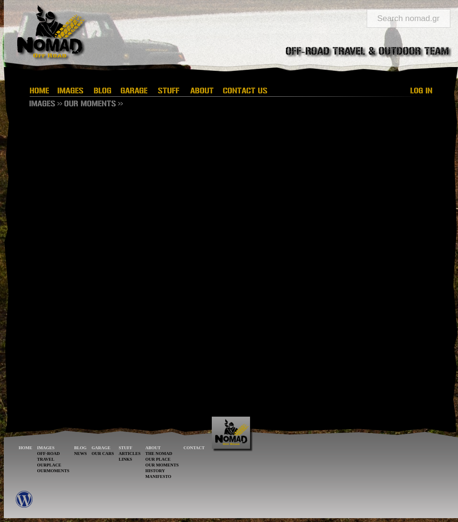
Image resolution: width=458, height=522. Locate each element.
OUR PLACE (158, 459)
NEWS (80, 453)
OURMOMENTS (53, 470)
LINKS (125, 459)
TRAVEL (46, 459)
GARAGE (101, 447)
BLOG (80, 447)
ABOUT (153, 447)
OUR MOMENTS (162, 465)
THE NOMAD (158, 453)
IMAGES (46, 447)
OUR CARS (103, 453)
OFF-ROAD (48, 453)
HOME (26, 447)
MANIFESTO (158, 476)
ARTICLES (130, 453)
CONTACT (194, 447)
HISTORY (155, 470)
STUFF (125, 447)
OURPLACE (49, 465)
